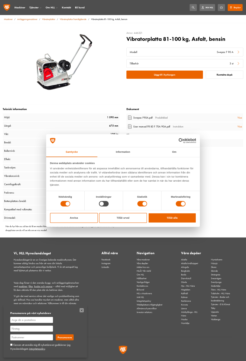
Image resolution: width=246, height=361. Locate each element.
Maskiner (19, 7)
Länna (184, 308)
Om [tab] (174, 152)
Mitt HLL (140, 297)
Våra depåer (142, 263)
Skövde (214, 270)
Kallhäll (184, 293)
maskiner (23, 286)
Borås (183, 274)
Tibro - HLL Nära (218, 289)
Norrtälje (185, 323)
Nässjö (214, 263)
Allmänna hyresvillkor (147, 308)
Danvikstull (186, 278)
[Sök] (193, 7)
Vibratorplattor (48, 19)
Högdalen (185, 289)
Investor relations (144, 312)
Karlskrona (186, 300)
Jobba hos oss (143, 267)
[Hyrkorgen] (221, 7)
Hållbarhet (141, 278)
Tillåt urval (123, 217)
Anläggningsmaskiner (27, 19)
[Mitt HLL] (207, 7)
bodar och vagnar (43, 286)
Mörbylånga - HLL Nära (189, 313)
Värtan (214, 315)
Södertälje (215, 285)
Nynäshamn (216, 259)
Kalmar (184, 297)
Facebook (105, 259)
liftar (31, 286)
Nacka (184, 319)
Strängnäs (215, 274)
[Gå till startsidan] (6, 7)
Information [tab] (123, 152)
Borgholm (185, 270)
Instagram (106, 263)
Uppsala (215, 311)
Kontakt (66, 7)
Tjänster (34, 7)
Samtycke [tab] (72, 152)
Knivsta (184, 304)
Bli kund (80, 7)
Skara (213, 267)
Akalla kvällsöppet (189, 263)
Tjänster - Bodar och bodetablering (220, 298)
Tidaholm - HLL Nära (220, 293)
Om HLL (50, 7)
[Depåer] (235, 7)
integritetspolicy (37, 349)
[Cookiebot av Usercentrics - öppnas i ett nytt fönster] (181, 140)
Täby (213, 308)
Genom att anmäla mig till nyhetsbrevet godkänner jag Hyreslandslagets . (40, 346)
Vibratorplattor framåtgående (73, 19)
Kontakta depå (224, 74)
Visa (239, 117)
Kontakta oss (142, 285)
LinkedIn (105, 267)
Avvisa (74, 217)
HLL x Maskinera (144, 293)
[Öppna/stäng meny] (41, 8)
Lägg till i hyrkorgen (164, 74)
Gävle (184, 282)
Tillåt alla (172, 217)
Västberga (215, 319)
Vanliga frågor (143, 282)
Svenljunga (216, 282)
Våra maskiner (143, 259)
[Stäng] (82, 310)
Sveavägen (216, 278)
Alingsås (185, 267)
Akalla (184, 259)
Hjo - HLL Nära (188, 285)
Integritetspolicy (144, 300)
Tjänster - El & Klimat (220, 304)
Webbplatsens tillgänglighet (149, 304)
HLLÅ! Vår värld (144, 270)
